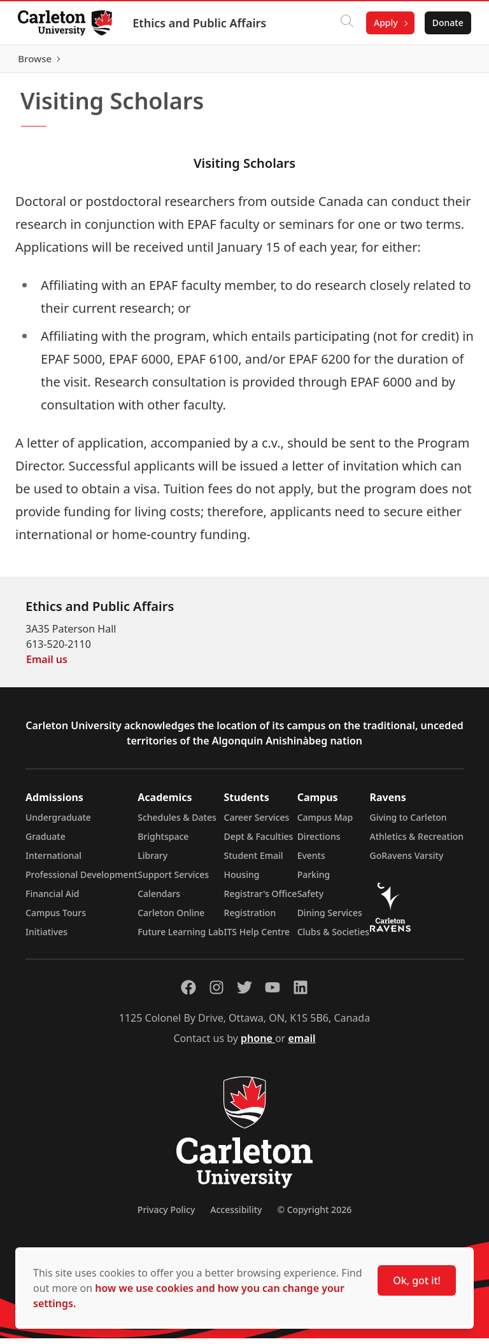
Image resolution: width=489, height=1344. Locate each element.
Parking (313, 880)
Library (152, 861)
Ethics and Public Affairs (202, 23)
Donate (445, 23)
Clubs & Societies (333, 937)
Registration (250, 918)
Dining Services (329, 918)
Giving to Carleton (408, 823)
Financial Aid (52, 899)
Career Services (257, 823)
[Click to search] (344, 22)
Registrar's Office (260, 899)
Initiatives (46, 937)
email (301, 1044)
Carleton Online (171, 918)
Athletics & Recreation (417, 842)
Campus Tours (55, 918)
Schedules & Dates (177, 823)
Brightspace (163, 842)
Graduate (45, 842)
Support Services (173, 880)
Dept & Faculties (259, 842)
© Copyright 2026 (314, 1215)
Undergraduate (58, 823)
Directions (319, 842)
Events (311, 861)
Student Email (253, 861)
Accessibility (236, 1215)
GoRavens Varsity (407, 861)
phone (258, 1044)
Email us (46, 665)
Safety (310, 899)
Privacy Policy (166, 1215)
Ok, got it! (417, 1280)
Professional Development (81, 880)
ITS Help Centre (257, 937)
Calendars (159, 899)
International (53, 861)
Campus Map (325, 823)
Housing (242, 880)
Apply (383, 23)
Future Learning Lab (180, 937)
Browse (444, 61)
